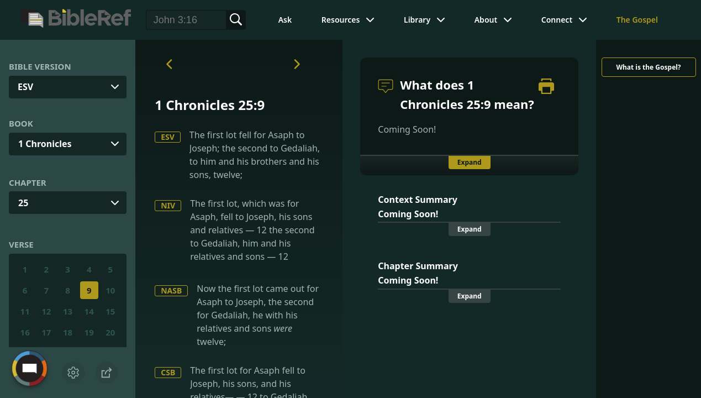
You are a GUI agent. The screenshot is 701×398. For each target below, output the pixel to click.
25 (23, 203)
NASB (171, 290)
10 (110, 290)
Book (21, 123)
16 (25, 332)
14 (89, 311)
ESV (168, 137)
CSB (168, 372)
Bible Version (40, 66)
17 (46, 332)
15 (110, 311)
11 (25, 311)
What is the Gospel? (648, 67)
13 (67, 311)
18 (67, 332)
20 (110, 332)
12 (46, 311)
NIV (168, 205)
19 (89, 332)
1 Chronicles (45, 144)
